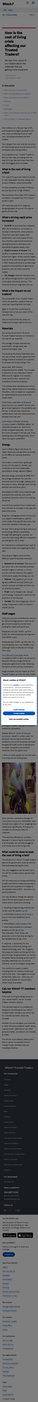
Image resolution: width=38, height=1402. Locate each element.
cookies (16, 685)
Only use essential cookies (19, 719)
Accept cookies (19, 713)
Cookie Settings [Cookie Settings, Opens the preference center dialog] (19, 710)
